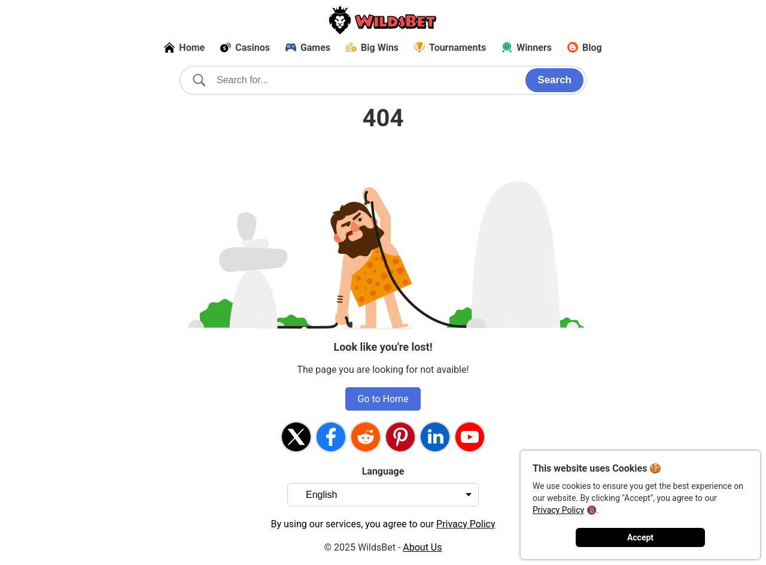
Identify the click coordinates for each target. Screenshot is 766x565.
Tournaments (450, 47)
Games (307, 47)
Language (383, 471)
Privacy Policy (558, 510)
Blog (584, 47)
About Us (422, 547)
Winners (526, 47)
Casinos (245, 47)
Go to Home (382, 399)
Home (184, 47)
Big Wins (372, 47)
